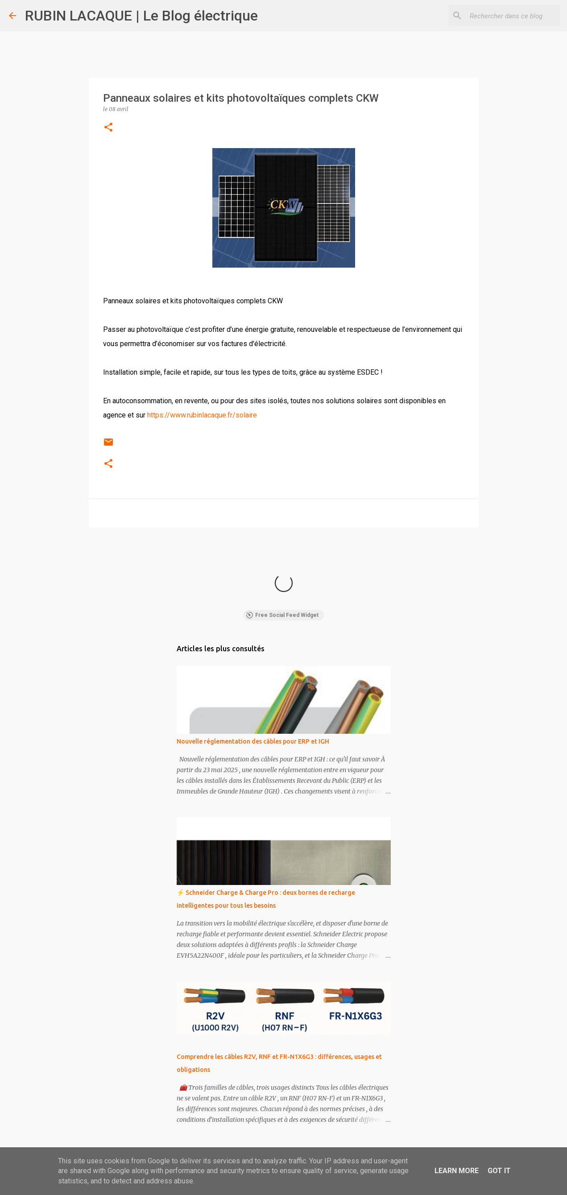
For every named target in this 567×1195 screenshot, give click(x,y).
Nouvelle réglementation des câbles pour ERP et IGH (253, 741)
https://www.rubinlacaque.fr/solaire (202, 415)
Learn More (457, 1170)
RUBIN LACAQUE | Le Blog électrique (141, 15)
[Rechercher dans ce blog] (513, 15)
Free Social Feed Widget (282, 615)
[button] (108, 128)
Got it (499, 1170)
